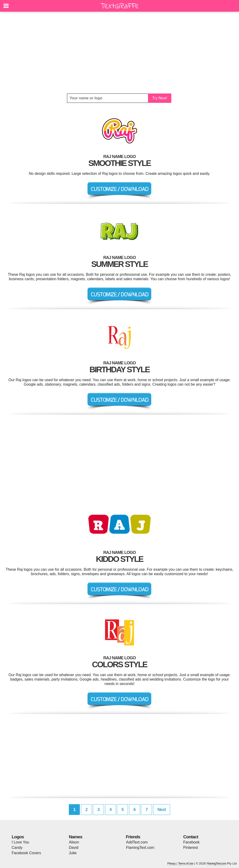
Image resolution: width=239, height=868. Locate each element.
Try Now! (159, 98)
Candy (17, 848)
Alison (74, 842)
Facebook (191, 842)
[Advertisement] (119, 52)
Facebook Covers (26, 853)
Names (75, 836)
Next (162, 809)
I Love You (20, 842)
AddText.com (137, 842)
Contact (190, 836)
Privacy (171, 863)
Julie (73, 853)
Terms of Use (185, 863)
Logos (18, 836)
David (73, 848)
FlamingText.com (140, 848)
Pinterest (190, 848)
